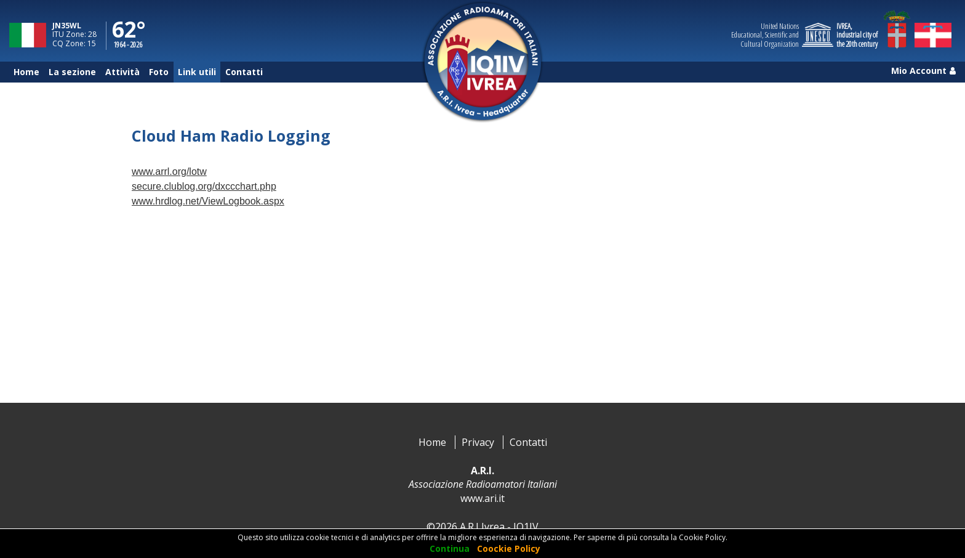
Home (432, 442)
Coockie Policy (508, 548)
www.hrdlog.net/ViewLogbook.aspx (208, 201)
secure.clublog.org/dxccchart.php (204, 186)
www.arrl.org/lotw (169, 171)
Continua (450, 548)
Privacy (478, 442)
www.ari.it (482, 498)
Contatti (528, 442)
